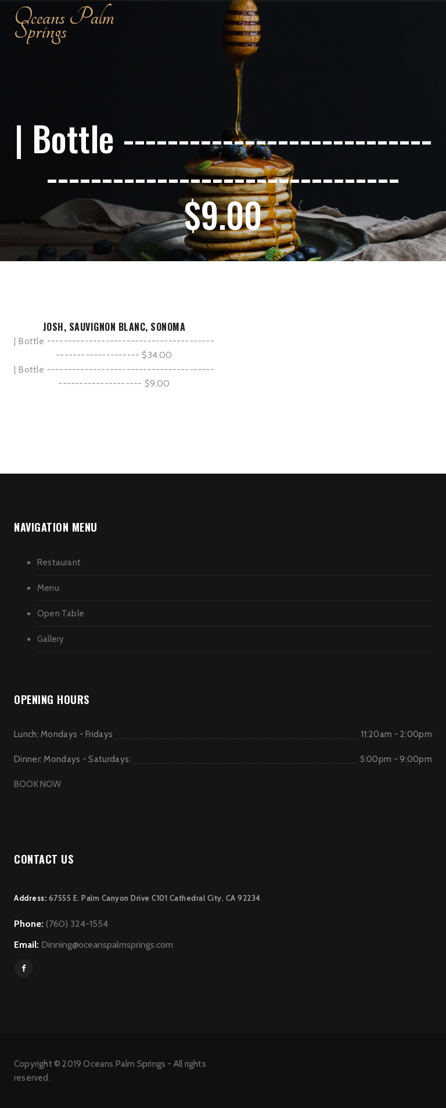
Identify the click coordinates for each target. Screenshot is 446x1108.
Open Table (60, 613)
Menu (48, 588)
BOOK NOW (38, 784)
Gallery (50, 639)
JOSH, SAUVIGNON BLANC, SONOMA (114, 327)
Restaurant (59, 562)
